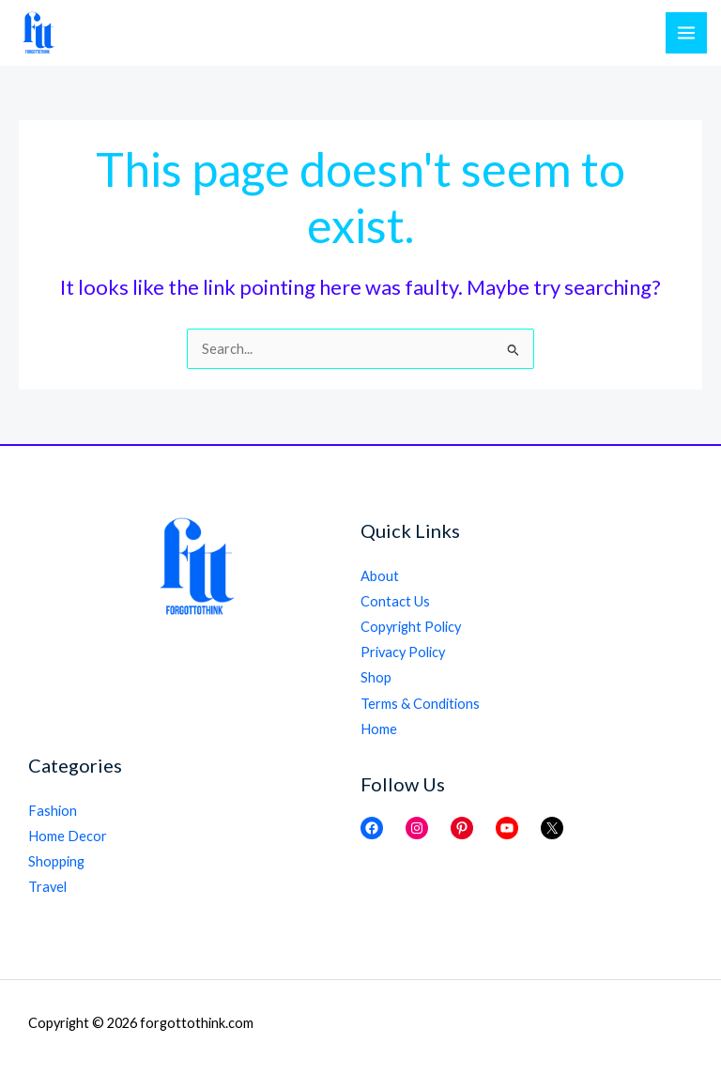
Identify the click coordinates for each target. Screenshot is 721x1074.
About (379, 576)
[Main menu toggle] (686, 33)
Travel (47, 887)
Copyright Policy (410, 627)
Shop (375, 677)
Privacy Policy (402, 652)
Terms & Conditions (420, 704)
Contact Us (395, 601)
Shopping (56, 861)
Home (378, 729)
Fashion (52, 811)
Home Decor (67, 836)
